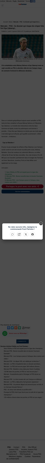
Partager (26, 328)
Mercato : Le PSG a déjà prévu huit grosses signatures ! (21, 382)
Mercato (9, 1)
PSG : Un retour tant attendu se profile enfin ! (18, 389)
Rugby (15, 1)
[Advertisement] (22, 14)
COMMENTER (21, 341)
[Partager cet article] (22, 186)
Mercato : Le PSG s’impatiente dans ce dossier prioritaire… (22, 364)
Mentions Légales (15, 456)
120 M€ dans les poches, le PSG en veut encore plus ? (21, 371)
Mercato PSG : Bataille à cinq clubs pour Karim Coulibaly (22, 369)
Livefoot (2, 1)
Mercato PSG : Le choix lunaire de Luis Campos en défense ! (23, 379)
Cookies (28, 456)
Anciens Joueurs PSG (29, 449)
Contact (16, 447)
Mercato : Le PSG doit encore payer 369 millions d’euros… (22, 366)
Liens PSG (12, 452)
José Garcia (35, 31)
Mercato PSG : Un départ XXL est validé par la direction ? (22, 361)
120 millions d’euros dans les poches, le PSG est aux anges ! (23, 397)
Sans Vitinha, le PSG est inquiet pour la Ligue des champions (23, 348)
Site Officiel (32, 447)
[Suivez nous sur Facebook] (31, 1)
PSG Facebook (25, 454)
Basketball (21, 1)
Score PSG (37, 454)
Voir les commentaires (22, 191)
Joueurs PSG (13, 449)
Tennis (28, 1)
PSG (23, 447)
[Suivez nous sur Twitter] (34, 1)
